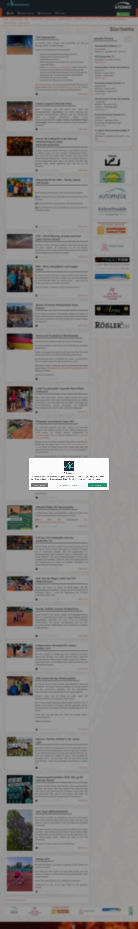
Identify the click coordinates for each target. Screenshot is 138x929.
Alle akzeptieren (97, 485)
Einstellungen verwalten (69, 485)
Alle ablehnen (40, 485)
